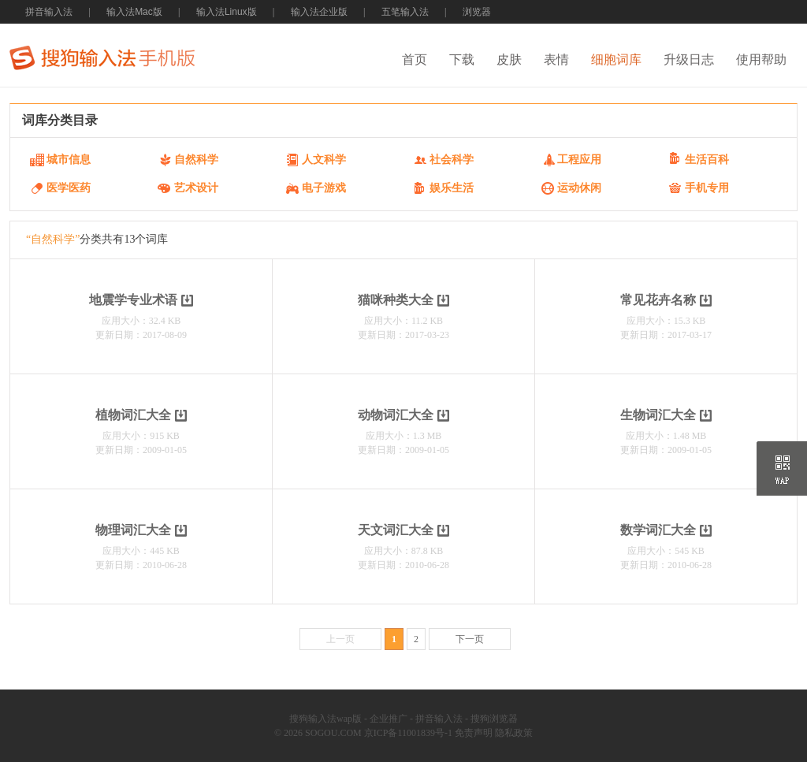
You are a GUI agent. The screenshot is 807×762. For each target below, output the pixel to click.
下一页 (470, 639)
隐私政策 (514, 732)
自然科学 (196, 159)
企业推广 (388, 718)
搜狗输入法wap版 (325, 718)
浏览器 (477, 11)
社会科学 (452, 159)
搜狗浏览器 (494, 718)
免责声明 (474, 732)
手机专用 (707, 188)
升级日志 (689, 59)
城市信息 (68, 159)
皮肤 (509, 59)
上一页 (340, 639)
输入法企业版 (319, 11)
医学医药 (68, 188)
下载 (461, 59)
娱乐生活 (452, 188)
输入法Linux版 (226, 11)
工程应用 (579, 159)
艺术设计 (196, 188)
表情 (556, 59)
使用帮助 (761, 59)
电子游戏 (324, 188)
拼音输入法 (49, 11)
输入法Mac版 (134, 11)
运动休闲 (579, 188)
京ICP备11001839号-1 (408, 732)
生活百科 (707, 159)
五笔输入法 (405, 11)
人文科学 (324, 159)
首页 (414, 59)
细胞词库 (616, 59)
